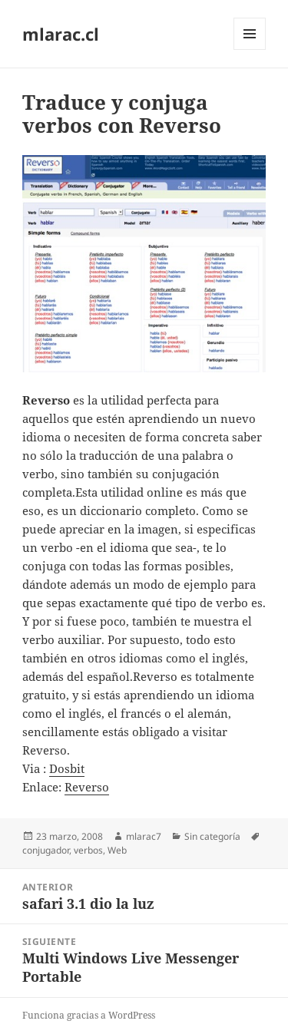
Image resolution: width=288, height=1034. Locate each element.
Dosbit (66, 768)
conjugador (45, 850)
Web (117, 850)
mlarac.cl (60, 33)
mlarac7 (143, 836)
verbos (88, 850)
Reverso (87, 786)
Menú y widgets (250, 49)
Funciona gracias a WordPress (88, 1015)
